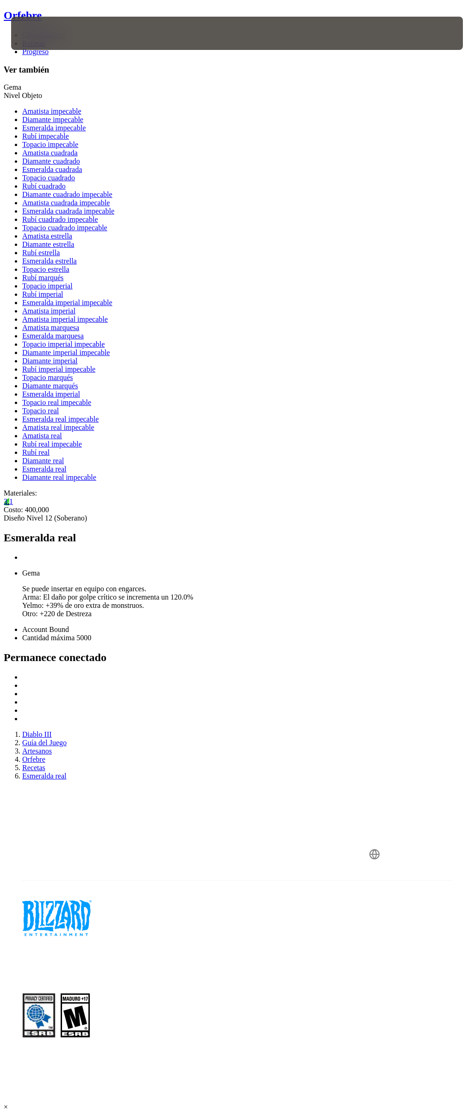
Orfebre (23, 15)
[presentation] (39, 33)
